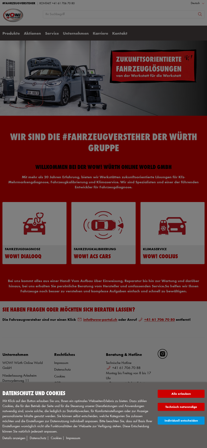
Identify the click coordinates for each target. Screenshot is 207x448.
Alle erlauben (181, 393)
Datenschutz (38, 438)
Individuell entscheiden (181, 420)
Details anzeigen (13, 438)
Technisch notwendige (181, 406)
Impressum (73, 438)
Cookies (56, 438)
